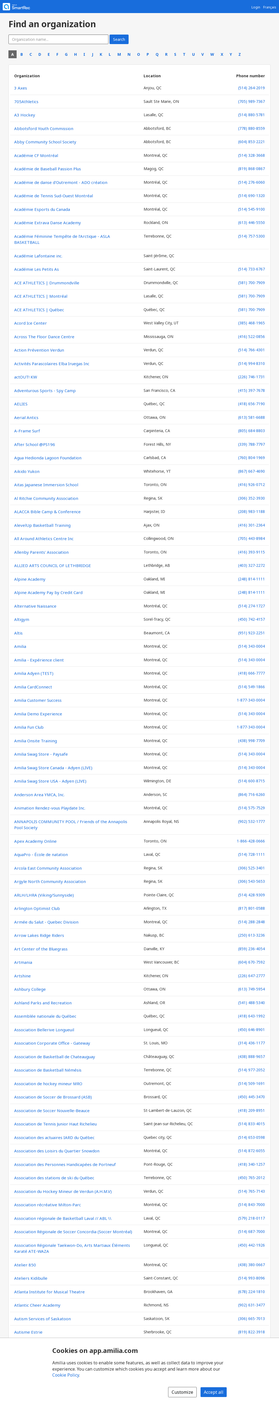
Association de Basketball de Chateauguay (54, 1056)
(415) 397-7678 (251, 390)
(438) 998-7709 (251, 740)
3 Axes (20, 88)
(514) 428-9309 (251, 894)
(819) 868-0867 (251, 168)
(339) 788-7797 (251, 444)
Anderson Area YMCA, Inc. (39, 794)
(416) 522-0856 (251, 336)
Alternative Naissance (35, 606)
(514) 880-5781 (251, 114)
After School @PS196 (34, 444)
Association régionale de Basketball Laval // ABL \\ (62, 1218)
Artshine (22, 976)
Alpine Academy (30, 579)
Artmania (23, 962)
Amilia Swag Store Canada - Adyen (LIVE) (53, 767)
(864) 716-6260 (251, 794)
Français (269, 7)
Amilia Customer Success (38, 700)
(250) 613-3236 (251, 935)
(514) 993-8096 (251, 1278)
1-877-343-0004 (251, 700)
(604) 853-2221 (251, 141)
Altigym (21, 619)
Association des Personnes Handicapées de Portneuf (65, 1164)
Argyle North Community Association (50, 881)
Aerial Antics (26, 417)
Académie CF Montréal (36, 155)
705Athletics (26, 101)
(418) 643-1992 (251, 1016)
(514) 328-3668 (251, 155)
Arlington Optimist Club (37, 908)
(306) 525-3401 (251, 867)
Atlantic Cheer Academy (37, 1305)
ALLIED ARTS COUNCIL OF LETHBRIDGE (52, 565)
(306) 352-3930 (251, 498)
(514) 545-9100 (251, 209)
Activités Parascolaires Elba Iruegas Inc (51, 363)
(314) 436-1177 (251, 1042)
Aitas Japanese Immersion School (46, 484)
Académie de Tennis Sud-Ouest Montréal (53, 195)
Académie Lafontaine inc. (38, 256)
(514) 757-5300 (251, 236)
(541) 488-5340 (251, 1002)
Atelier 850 (25, 1264)
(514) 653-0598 (251, 1137)
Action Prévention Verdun (39, 350)
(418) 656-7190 (251, 403)
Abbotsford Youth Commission (43, 128)
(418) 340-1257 (251, 1164)
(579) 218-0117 (251, 1218)
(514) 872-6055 (251, 1150)
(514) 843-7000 (251, 1204)
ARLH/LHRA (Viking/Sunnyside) (44, 895)
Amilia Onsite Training (35, 740)
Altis (18, 633)
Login (255, 7)
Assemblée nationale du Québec (45, 1016)
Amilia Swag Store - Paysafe (41, 754)
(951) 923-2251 (251, 632)
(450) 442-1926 (251, 1245)
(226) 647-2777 (251, 975)
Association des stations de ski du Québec (54, 1177)
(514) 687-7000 (251, 1231)
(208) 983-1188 (251, 511)
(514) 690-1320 (251, 195)
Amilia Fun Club (29, 727)
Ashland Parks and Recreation (43, 1002)
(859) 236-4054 (251, 948)
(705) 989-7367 (251, 101)
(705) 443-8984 (251, 538)
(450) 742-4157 (251, 619)
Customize (182, 1392)
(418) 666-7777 (251, 673)
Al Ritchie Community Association (46, 498)
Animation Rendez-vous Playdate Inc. (49, 808)
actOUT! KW (25, 377)
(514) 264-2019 (251, 87)
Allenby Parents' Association (41, 552)
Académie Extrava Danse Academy (47, 222)
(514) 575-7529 (251, 807)
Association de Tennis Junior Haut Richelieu (55, 1124)
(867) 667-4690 (251, 471)
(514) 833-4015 (251, 1123)
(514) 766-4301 (251, 349)
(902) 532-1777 (251, 821)
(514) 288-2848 (251, 921)
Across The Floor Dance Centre (44, 336)
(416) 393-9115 (251, 552)
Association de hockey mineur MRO (48, 1083)
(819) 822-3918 (251, 1331)
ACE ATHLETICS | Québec (39, 309)
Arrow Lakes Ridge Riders (39, 935)
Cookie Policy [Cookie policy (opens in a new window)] (65, 1375)
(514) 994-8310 (251, 363)
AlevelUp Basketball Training (42, 525)
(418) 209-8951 (251, 1110)
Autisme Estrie (28, 1332)
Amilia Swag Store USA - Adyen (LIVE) (50, 781)
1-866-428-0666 (251, 841)
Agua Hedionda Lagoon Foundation (47, 457)
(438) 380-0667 (251, 1264)
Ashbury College (30, 989)
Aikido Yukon (27, 471)
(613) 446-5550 (251, 222)
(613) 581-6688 (251, 417)
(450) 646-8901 (251, 1029)
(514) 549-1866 (251, 686)
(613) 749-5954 (251, 989)
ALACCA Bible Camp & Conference (47, 511)
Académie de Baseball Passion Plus (47, 168)
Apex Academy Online (35, 841)
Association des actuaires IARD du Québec (54, 1137)
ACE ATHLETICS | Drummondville (46, 282)
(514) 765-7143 (251, 1191)
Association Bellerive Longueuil (44, 1029)
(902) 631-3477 (251, 1304)
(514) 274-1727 (251, 605)
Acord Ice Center (30, 323)
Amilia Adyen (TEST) (33, 673)
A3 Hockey (24, 115)
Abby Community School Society (45, 141)
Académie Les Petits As (36, 269)
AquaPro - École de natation (41, 854)
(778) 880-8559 (251, 128)
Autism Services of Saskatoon (42, 1318)
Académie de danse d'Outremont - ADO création (60, 182)
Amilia (20, 646)
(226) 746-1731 (251, 376)
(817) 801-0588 (251, 908)
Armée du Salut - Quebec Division (46, 922)
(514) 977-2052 (251, 1069)
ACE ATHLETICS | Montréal (40, 296)
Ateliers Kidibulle (30, 1278)
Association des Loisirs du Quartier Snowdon (56, 1150)
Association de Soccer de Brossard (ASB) (53, 1097)
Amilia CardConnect (33, 687)
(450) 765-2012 (251, 1177)
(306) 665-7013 (251, 1318)
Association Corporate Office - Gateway (52, 1043)
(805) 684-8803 (251, 430)
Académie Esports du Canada (42, 209)
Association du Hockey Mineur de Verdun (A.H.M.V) (63, 1191)
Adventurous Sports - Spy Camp (45, 390)
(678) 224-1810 (251, 1291)
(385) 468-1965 (251, 322)
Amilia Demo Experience (38, 713)
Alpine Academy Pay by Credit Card (48, 592)
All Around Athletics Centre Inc (44, 538)
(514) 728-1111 (251, 854)
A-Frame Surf (27, 430)
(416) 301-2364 (251, 525)
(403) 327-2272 (251, 565)
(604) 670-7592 (251, 962)
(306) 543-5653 (251, 881)
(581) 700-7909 (251, 282)
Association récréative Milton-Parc (47, 1204)
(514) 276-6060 (251, 182)
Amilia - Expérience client (39, 660)
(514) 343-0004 (251, 646)
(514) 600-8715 (251, 780)
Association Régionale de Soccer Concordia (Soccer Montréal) (73, 1231)
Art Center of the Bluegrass (41, 949)
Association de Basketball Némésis (47, 1070)
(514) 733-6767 (251, 269)
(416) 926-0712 (251, 484)
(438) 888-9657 (251, 1056)
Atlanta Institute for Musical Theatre (49, 1291)
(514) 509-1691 (251, 1083)
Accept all (213, 1392)
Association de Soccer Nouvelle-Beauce (52, 1110)
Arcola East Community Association (48, 868)
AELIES (21, 404)
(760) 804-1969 (251, 457)
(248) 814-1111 (251, 579)
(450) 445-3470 (251, 1096)
